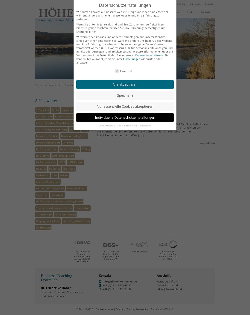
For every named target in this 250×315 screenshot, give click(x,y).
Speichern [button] (125, 90)
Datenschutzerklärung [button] (127, 120)
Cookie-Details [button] (106, 120)
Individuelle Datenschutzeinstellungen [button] (125, 112)
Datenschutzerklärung (149, 50)
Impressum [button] (145, 120)
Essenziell (123, 66)
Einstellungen (131, 53)
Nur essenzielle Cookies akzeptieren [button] (125, 101)
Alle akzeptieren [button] (125, 79)
